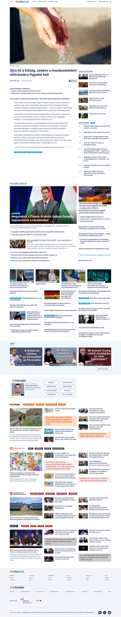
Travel (40, 526)
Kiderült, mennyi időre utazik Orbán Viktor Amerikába (30, 258)
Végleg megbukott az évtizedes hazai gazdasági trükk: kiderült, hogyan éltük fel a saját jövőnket (24, 475)
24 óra (34, 5)
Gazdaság (12, 580)
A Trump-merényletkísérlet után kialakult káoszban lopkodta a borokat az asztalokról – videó (95, 241)
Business (25, 526)
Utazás (47, 448)
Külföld (11, 578)
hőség (17, 152)
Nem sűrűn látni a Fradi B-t (100, 303)
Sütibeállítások (90, 612)
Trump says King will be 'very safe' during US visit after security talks (60, 542)
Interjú (49, 578)
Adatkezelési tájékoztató (53, 612)
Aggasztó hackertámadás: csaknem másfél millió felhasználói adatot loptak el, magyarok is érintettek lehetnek (97, 285)
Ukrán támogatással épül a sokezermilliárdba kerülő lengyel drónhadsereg (95, 219)
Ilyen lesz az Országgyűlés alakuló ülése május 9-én (29, 252)
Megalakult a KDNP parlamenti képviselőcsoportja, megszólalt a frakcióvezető (38, 232)
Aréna (109, 591)
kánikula (23, 152)
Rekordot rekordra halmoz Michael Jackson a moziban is (102, 317)
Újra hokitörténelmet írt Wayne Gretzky (95, 255)
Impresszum (42, 612)
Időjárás (107, 580)
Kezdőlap (17, 147)
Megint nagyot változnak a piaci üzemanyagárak (60, 310)
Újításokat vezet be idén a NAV (100, 298)
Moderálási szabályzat (67, 612)
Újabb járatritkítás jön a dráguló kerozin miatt (94, 249)
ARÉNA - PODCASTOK (104, 5)
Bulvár (68, 575)
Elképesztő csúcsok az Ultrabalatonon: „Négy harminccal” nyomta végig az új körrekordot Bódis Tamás (71, 285)
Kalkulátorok (58, 448)
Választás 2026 (43, 5)
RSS (84, 612)
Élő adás (51, 382)
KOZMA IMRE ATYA (37, 493)
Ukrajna (51, 5)
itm (30, 152)
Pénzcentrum (29, 404)
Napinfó (69, 580)
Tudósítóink (51, 575)
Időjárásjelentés (55, 591)
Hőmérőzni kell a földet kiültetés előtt (91, 328)
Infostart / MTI (15, 81)
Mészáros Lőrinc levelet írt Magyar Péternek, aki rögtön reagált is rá (34, 255)
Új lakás (62, 404)
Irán (56, 5)
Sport (33, 526)
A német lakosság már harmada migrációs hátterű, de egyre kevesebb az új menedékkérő (68, 295)
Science (49, 526)
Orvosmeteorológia (70, 591)
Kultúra (31, 578)
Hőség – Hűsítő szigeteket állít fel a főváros (26, 91)
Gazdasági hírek (98, 591)
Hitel (31, 448)
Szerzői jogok (78, 612)
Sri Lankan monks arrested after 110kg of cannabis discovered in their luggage (94, 558)
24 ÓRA (92, 123)
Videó (87, 580)
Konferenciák (51, 404)
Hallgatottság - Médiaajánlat (30, 612)
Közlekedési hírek (40, 591)
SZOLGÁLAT (50, 493)
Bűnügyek (69, 578)
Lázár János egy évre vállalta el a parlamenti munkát (29, 235)
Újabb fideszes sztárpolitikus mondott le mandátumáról (30, 261)
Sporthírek (84, 591)
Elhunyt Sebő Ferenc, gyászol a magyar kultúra (45, 283)
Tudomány (31, 575)
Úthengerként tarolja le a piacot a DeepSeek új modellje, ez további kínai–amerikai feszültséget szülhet (94, 335)
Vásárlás (39, 448)
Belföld (24, 147)
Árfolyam (40, 404)
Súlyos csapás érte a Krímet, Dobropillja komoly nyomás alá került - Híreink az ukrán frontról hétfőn (26, 430)
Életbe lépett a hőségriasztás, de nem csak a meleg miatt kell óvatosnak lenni (37, 93)
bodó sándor (37, 152)
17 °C (109, 1)
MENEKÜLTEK (61, 493)
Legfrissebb (89, 575)
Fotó (106, 575)
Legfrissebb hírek (25, 591)
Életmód (50, 580)
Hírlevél (107, 578)
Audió (87, 578)
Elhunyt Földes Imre (85, 260)
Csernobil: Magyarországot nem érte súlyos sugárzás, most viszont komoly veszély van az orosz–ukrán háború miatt (20, 285)
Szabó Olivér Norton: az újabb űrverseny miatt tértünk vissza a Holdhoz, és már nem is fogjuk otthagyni (34, 315)
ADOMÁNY (72, 493)
